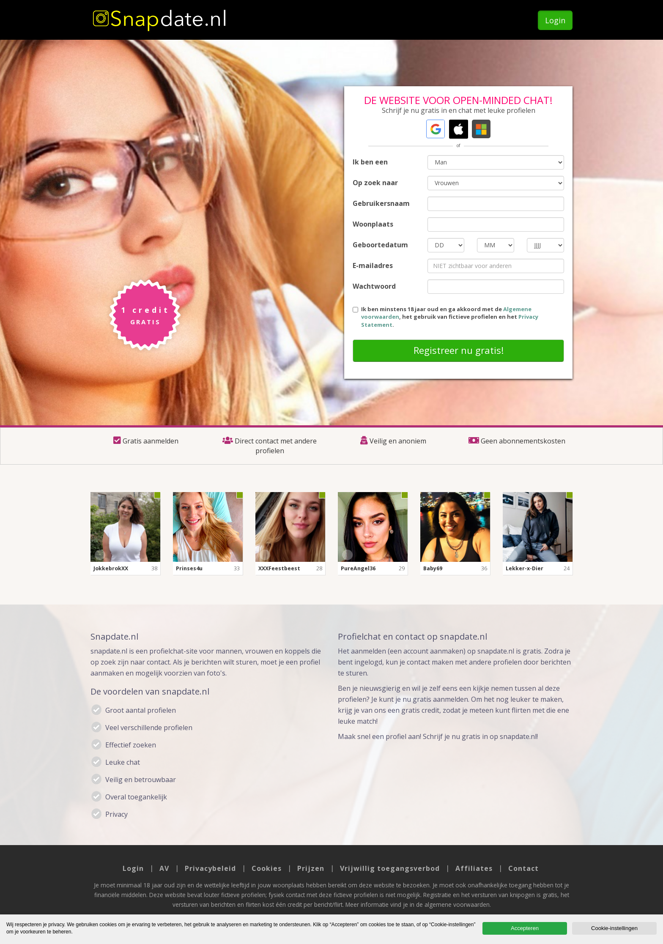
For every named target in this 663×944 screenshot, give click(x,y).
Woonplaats (373, 224)
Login (555, 20)
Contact (523, 868)
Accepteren (525, 928)
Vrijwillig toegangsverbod (390, 868)
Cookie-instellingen (614, 928)
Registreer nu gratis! (459, 350)
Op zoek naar (375, 182)
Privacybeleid (210, 868)
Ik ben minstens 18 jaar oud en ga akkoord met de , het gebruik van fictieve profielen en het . (445, 316)
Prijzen (310, 868)
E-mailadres (373, 265)
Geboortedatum (380, 244)
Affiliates (474, 868)
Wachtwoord (374, 286)
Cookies (267, 868)
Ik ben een (370, 162)
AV (164, 868)
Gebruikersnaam (381, 203)
